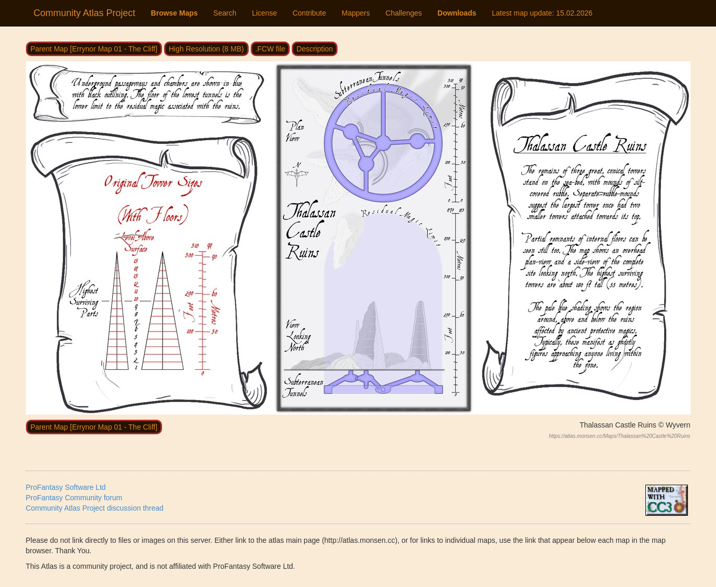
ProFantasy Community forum (74, 497)
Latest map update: (542, 13)
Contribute (309, 13)
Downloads (457, 13)
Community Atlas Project (85, 13)
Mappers (356, 13)
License (264, 13)
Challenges (404, 13)
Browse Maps (174, 13)
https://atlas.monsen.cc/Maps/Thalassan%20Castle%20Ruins (619, 436)
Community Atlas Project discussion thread (95, 508)
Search (224, 13)
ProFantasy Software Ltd (66, 487)
